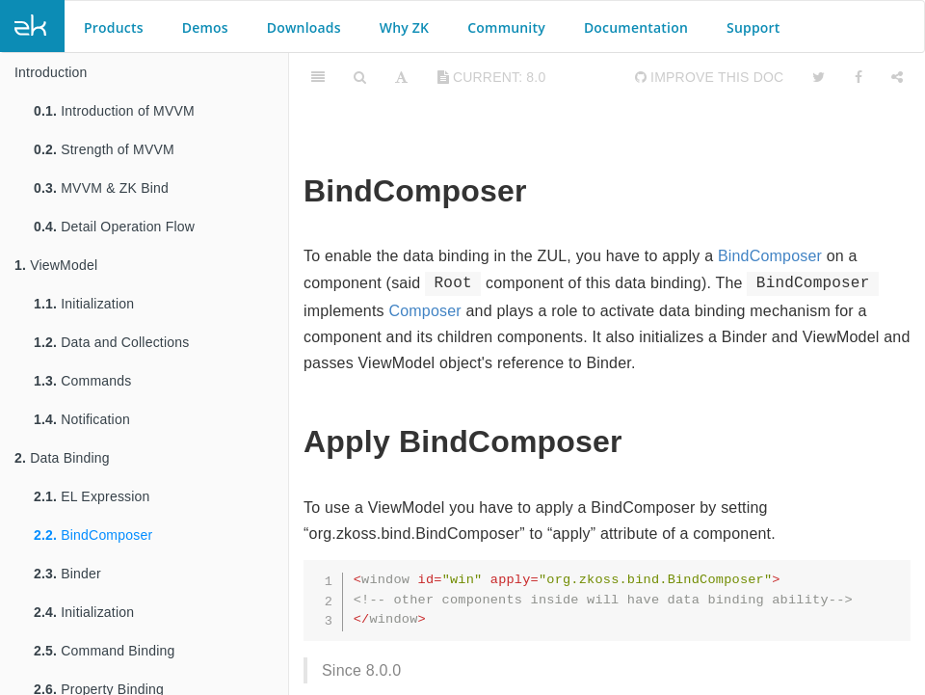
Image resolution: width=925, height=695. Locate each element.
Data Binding (62, 458)
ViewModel (55, 265)
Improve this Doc (709, 77)
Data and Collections (111, 342)
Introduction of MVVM (114, 111)
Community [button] (506, 27)
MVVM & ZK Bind (101, 188)
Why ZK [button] (404, 27)
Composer (424, 311)
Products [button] (114, 27)
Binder (67, 573)
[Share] (897, 77)
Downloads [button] (304, 27)
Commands (82, 380)
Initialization (84, 303)
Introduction (51, 72)
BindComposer (93, 535)
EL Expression (92, 496)
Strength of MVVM (104, 149)
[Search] (360, 77)
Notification (82, 419)
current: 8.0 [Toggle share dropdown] (491, 77)
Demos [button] (205, 27)
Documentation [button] (636, 27)
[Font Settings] (401, 77)
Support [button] (753, 27)
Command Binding (104, 650)
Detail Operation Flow (114, 226)
